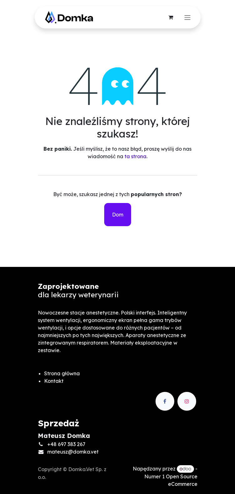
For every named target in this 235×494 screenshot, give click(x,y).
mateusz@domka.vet (73, 452)
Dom (117, 214)
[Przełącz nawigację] (187, 17)
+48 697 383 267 (66, 444)
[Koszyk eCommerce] (170, 17)
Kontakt (54, 381)
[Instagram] (186, 401)
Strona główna (62, 373)
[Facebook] (165, 401)
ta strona (135, 156)
